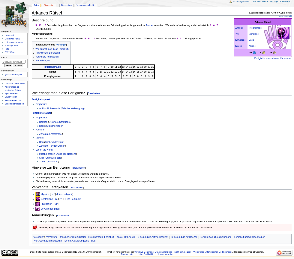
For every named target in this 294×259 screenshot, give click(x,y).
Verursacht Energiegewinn (48, 240)
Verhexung (254, 34)
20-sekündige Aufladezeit (184, 237)
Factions (39, 129)
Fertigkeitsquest (41, 99)
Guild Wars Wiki (285, 16)
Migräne (45, 194)
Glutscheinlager (54, 126)
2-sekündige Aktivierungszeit (153, 237)
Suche (4, 57)
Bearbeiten (94, 93)
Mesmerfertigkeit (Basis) (73, 237)
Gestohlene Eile (49, 199)
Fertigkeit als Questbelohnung (216, 237)
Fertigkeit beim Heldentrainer (249, 237)
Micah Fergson (47, 154)
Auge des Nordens (66, 154)
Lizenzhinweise (165, 254)
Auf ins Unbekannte (49, 108)
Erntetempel (55, 134)
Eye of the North (44, 149)
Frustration (46, 204)
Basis (251, 40)
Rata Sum (53, 161)
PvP (53, 194)
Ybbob (42, 161)
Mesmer (252, 46)
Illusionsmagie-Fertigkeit (101, 237)
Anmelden (285, 1)
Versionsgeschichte (85, 5)
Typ (237, 34)
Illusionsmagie (255, 28)
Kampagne (240, 40)
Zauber (149, 25)
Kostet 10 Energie (126, 237)
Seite (36, 5)
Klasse (238, 46)
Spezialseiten (11, 93)
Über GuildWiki (146, 254)
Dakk (42, 126)
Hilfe (7, 49)
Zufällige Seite (11, 45)
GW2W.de (9, 52)
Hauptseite (10, 35)
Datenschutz (127, 254)
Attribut (238, 28)
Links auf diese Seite (15, 83)
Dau (41, 142)
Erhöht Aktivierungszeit (76, 240)
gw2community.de (13, 74)
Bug (93, 240)
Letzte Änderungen (14, 42)
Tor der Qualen (57, 146)
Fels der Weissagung (73, 108)
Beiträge (274, 1)
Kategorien (38, 237)
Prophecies (41, 104)
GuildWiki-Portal (12, 39)
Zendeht (43, 146)
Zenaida (43, 134)
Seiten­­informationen (14, 104)
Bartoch (43, 122)
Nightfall (39, 137)
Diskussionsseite (260, 1)
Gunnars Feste (53, 158)
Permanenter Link (13, 100)
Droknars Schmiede (59, 122)
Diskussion (49, 5)
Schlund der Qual (54, 142)
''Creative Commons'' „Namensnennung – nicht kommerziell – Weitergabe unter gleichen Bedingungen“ (183, 252)
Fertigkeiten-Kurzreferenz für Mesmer (273, 58)
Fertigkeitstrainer (41, 113)
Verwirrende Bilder (50, 209)
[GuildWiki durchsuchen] (14, 62)
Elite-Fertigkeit (64, 194)
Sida (41, 158)
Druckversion (11, 97)
